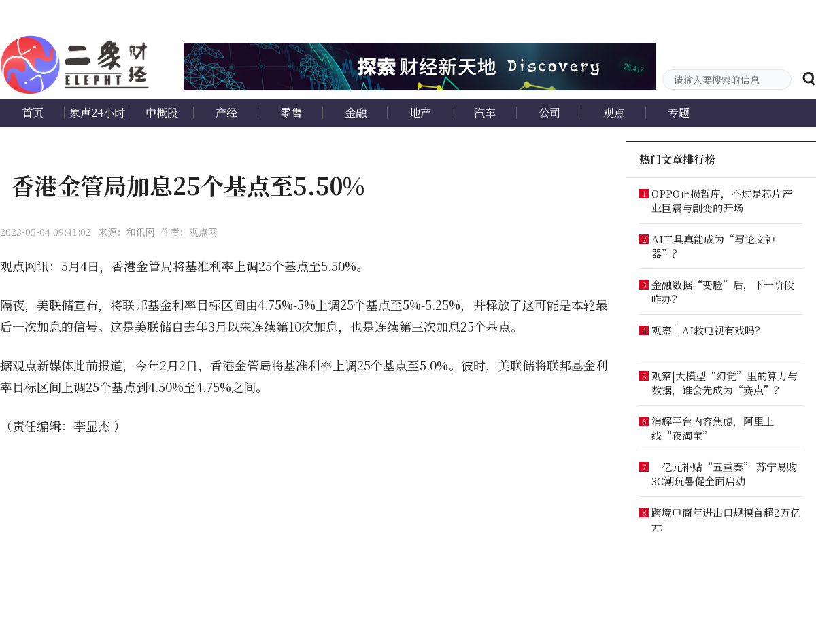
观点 (614, 112)
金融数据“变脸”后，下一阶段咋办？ (722, 291)
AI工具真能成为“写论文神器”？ (713, 246)
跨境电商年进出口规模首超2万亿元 (725, 519)
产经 (226, 112)
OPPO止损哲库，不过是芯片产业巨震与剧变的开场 (721, 200)
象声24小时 (97, 112)
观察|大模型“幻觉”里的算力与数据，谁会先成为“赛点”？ (724, 382)
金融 (356, 112)
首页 (33, 112)
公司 (549, 112)
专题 (679, 112)
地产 (420, 112)
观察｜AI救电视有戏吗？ (708, 330)
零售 (291, 112)
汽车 (485, 112)
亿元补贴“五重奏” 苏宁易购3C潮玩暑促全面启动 (724, 473)
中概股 (162, 112)
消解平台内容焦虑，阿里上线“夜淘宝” (712, 428)
